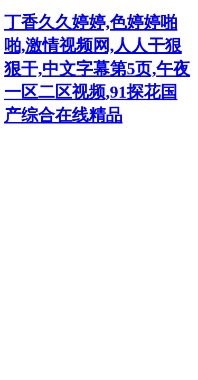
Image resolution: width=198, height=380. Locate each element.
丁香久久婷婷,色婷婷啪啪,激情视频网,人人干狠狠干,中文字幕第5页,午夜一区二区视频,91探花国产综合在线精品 (97, 69)
